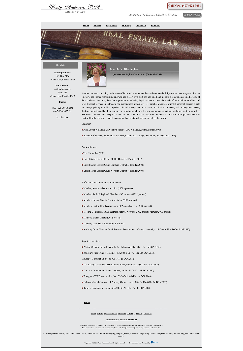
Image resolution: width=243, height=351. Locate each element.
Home (86, 25)
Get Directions (62, 117)
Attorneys (126, 25)
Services (97, 25)
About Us (139, 313)
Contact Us (141, 25)
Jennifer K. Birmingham (128, 319)
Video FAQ (156, 25)
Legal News (111, 25)
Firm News (122, 313)
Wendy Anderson (112, 319)
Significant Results (110, 313)
